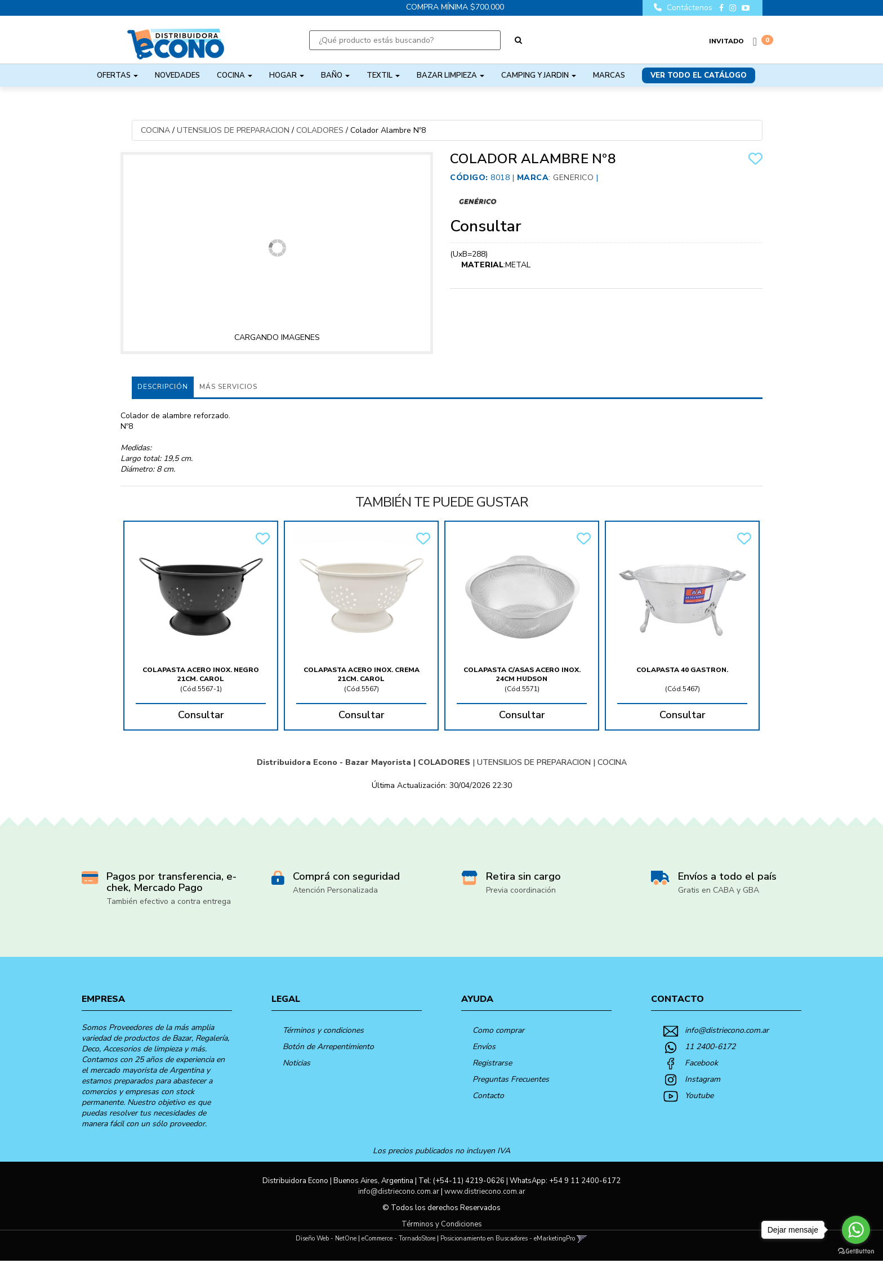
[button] (582, 1238)
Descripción (162, 386)
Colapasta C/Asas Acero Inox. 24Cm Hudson (522, 674)
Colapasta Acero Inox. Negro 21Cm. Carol (200, 674)
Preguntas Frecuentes (510, 1079)
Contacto (488, 1095)
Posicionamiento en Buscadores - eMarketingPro (507, 1238)
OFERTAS (117, 75)
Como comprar (498, 1030)
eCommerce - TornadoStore (398, 1238)
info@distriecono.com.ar (727, 1030)
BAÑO (335, 75)
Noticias (296, 1063)
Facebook (701, 1063)
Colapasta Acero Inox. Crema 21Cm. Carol (362, 674)
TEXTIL (383, 75)
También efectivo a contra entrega (168, 901)
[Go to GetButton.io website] (856, 1251)
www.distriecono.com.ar (484, 1191)
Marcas (609, 75)
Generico (573, 177)
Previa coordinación (521, 890)
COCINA (234, 75)
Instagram (702, 1079)
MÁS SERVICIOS (228, 386)
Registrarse (492, 1063)
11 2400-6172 (710, 1046)
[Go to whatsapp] (856, 1230)
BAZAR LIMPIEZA (450, 75)
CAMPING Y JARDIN (538, 75)
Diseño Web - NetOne (326, 1238)
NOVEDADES (177, 75)
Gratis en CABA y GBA (718, 890)
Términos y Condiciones (442, 1224)
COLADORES (320, 130)
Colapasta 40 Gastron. (682, 669)
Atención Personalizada (335, 890)
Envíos (484, 1046)
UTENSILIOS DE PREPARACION (233, 130)
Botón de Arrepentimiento (328, 1046)
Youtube (699, 1095)
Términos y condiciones (323, 1030)
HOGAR (286, 75)
